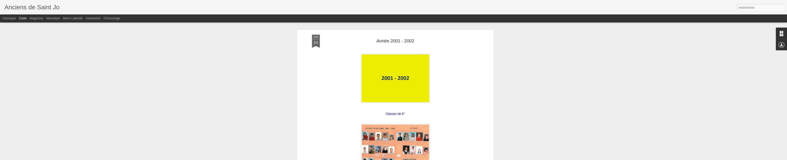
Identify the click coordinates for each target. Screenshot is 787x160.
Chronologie (111, 18)
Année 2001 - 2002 (395, 40)
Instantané (93, 18)
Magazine (36, 18)
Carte (22, 18)
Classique (9, 18)
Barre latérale (73, 18)
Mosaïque (53, 18)
